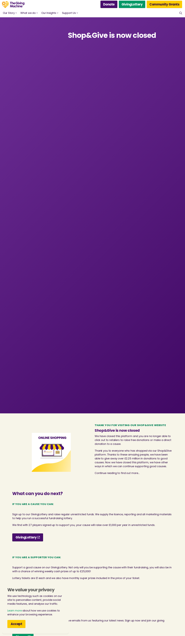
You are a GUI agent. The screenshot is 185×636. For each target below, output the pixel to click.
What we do (28, 13)
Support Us (69, 13)
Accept (16, 623)
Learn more (14, 610)
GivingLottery (132, 4)
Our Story (9, 13)
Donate (109, 4)
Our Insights (48, 13)
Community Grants (164, 4)
